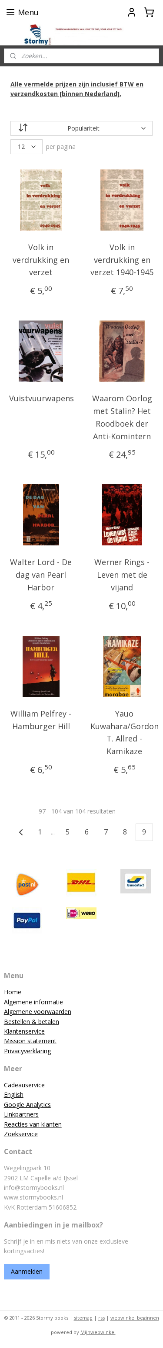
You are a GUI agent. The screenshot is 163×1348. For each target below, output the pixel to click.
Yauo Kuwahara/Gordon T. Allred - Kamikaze (124, 732)
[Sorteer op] (82, 128)
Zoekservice (21, 1134)
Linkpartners (21, 1114)
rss (101, 1317)
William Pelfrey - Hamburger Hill (40, 719)
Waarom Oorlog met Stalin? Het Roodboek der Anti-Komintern (122, 417)
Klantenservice (24, 1031)
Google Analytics (27, 1104)
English (13, 1094)
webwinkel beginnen (134, 1317)
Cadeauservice (24, 1085)
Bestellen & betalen (31, 1021)
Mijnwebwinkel (98, 1332)
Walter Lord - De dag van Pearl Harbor (41, 575)
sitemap (83, 1317)
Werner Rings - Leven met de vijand (122, 575)
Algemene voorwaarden (37, 1011)
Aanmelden (27, 1271)
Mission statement (30, 1041)
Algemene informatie (33, 1002)
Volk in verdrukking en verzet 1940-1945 (121, 259)
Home (12, 992)
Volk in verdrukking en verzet (41, 259)
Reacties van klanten (33, 1124)
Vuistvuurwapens (41, 398)
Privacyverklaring (27, 1051)
